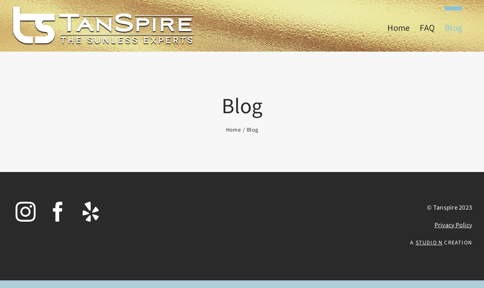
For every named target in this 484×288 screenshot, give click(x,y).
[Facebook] (58, 212)
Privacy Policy (453, 225)
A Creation (441, 243)
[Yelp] (91, 212)
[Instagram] (26, 212)
